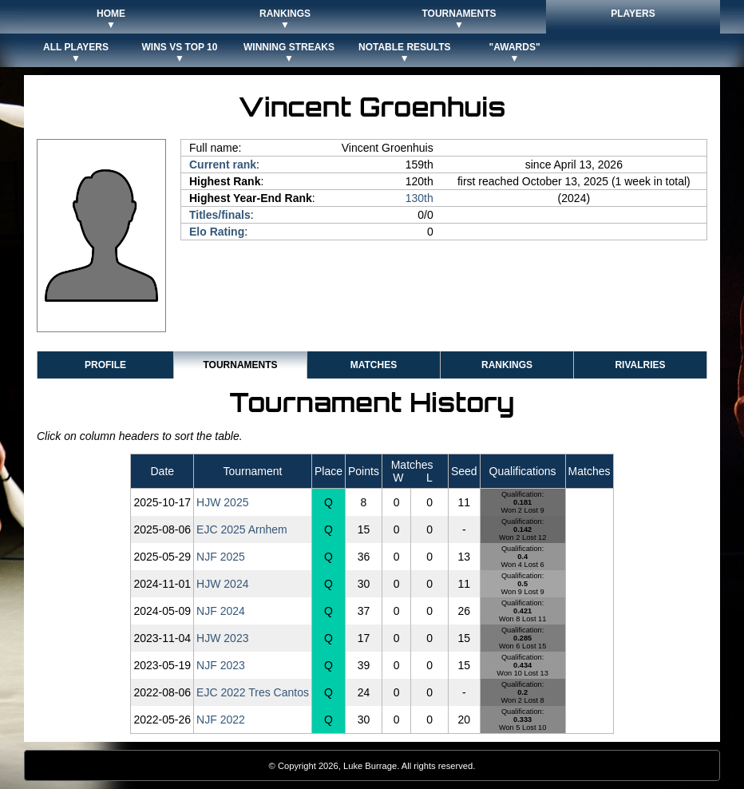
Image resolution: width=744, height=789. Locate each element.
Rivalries (640, 365)
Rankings (506, 365)
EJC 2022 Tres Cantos (252, 692)
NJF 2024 (220, 611)
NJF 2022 (220, 719)
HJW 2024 (222, 583)
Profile (105, 365)
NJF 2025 (220, 556)
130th (419, 198)
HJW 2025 (222, 502)
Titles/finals (220, 214)
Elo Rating (216, 231)
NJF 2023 (220, 665)
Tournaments (240, 365)
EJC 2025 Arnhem (241, 529)
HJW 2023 (222, 638)
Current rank (222, 164)
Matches (373, 365)
